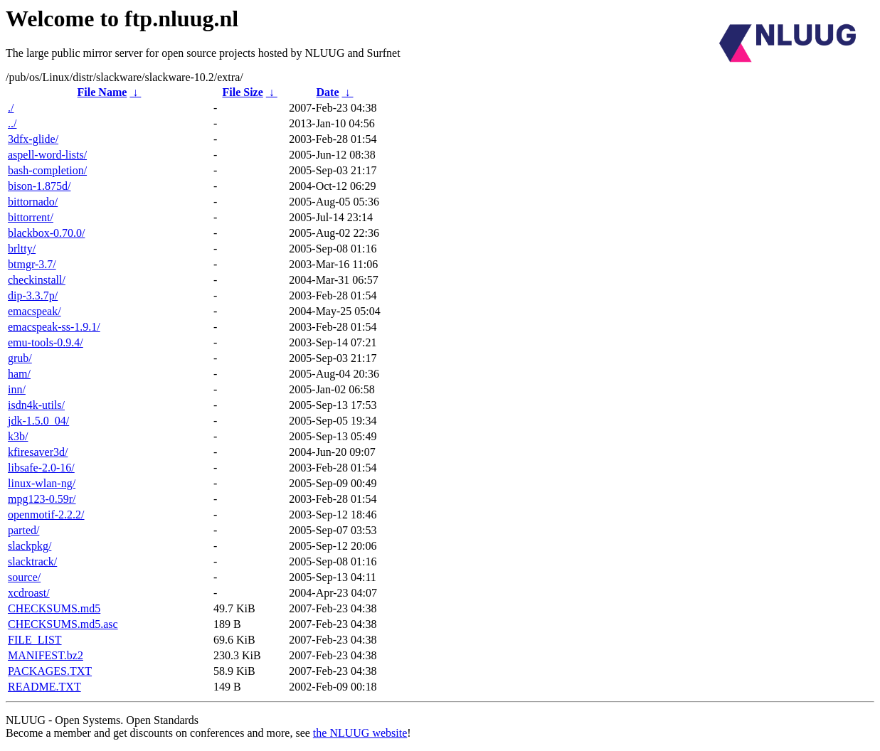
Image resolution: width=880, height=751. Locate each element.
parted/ (23, 530)
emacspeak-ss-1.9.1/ (54, 327)
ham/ (19, 374)
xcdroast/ (29, 593)
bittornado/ (33, 202)
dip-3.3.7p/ (33, 295)
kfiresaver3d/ (38, 452)
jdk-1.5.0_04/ (38, 421)
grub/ (20, 358)
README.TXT (44, 687)
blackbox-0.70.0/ (46, 233)
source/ (24, 577)
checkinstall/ (36, 280)
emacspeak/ (34, 311)
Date (328, 92)
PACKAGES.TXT (50, 671)
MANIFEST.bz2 (45, 655)
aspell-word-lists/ (47, 155)
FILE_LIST (35, 640)
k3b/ (18, 436)
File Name (102, 92)
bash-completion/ (47, 170)
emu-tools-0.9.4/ (45, 342)
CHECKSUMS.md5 (54, 608)
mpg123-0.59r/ (42, 499)
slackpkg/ (29, 546)
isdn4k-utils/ (36, 405)
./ (11, 108)
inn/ (17, 389)
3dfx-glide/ (33, 139)
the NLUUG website (360, 733)
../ (12, 123)
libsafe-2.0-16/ (41, 468)
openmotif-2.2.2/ (46, 514)
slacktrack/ (32, 561)
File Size (242, 92)
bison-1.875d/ (39, 186)
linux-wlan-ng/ (41, 483)
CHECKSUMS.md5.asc (63, 624)
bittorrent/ (30, 217)
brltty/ (22, 249)
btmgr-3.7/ (32, 264)
